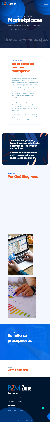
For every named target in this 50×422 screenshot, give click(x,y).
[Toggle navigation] (46, 3)
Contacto (19, 401)
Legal (9, 397)
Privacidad (11, 401)
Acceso (37, 3)
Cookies (19, 397)
